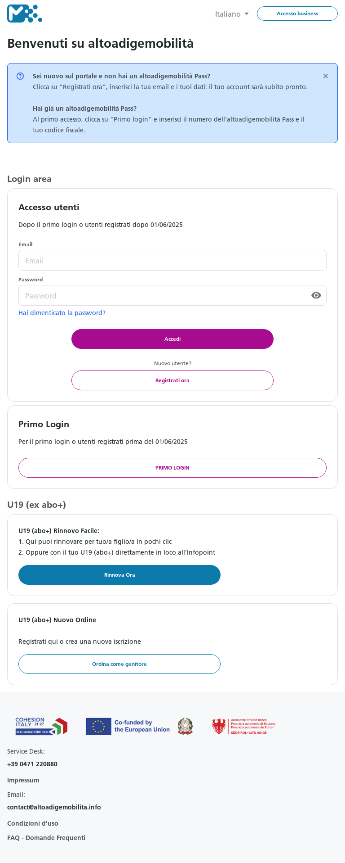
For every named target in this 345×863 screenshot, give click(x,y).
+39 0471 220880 (32, 764)
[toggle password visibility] (316, 295)
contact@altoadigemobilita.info (54, 807)
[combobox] (232, 13)
